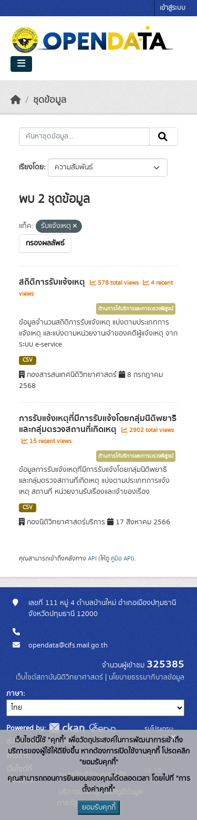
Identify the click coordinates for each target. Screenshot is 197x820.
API (92, 558)
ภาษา (14, 693)
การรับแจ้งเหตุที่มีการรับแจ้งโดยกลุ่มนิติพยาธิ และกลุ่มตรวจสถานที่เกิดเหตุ (98, 424)
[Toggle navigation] (21, 64)
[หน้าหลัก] (16, 100)
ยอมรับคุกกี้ (99, 807)
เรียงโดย (31, 167)
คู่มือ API (121, 558)
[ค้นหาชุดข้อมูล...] (84, 136)
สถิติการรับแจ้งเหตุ (53, 282)
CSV (28, 360)
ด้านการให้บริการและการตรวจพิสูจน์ (135, 308)
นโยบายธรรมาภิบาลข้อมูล (146, 677)
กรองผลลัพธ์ (45, 243)
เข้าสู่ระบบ (172, 8)
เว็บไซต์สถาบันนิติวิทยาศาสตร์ (59, 677)
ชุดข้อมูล (49, 100)
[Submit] (163, 136)
